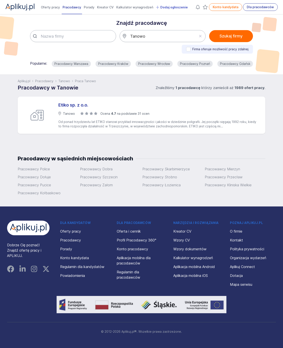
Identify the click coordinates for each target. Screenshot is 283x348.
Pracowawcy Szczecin (99, 177)
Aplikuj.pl (24, 81)
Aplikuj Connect (242, 266)
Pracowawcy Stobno (159, 177)
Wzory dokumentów (190, 249)
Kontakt (236, 240)
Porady (89, 7)
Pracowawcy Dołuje (34, 177)
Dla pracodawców (260, 7)
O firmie (236, 231)
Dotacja (236, 275)
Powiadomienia (72, 275)
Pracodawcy (72, 7)
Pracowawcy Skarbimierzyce (166, 169)
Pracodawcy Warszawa (71, 64)
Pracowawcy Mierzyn (222, 169)
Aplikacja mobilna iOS (190, 275)
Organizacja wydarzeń (248, 258)
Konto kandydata (225, 7)
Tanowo (64, 81)
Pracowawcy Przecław (224, 177)
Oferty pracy (50, 7)
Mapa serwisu (241, 284)
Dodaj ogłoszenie (172, 7)
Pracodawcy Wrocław (154, 64)
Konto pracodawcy (132, 249)
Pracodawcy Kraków (113, 64)
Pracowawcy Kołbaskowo (39, 193)
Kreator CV (105, 7)
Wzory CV (181, 240)
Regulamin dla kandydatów (82, 266)
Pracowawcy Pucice (34, 185)
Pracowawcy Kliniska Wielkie (228, 185)
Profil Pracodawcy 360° (136, 240)
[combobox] (73, 36)
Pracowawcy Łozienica (161, 185)
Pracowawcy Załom (96, 185)
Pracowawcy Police (34, 169)
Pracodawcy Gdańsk (235, 64)
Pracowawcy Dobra (96, 169)
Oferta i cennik (129, 231)
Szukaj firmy (231, 36)
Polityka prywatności (247, 249)
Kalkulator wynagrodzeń (134, 7)
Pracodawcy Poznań (195, 64)
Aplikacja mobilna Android (194, 266)
